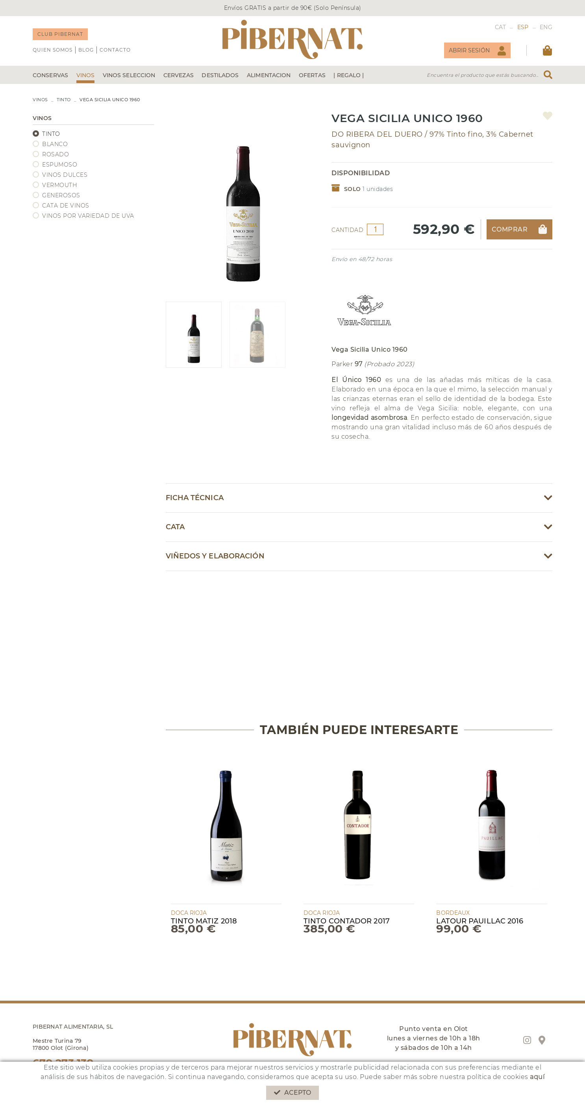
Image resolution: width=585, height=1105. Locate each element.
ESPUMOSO (59, 164)
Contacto (115, 50)
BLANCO (55, 144)
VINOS (40, 99)
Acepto (292, 1092)
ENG (546, 27)
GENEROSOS (61, 195)
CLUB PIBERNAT (60, 34)
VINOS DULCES (64, 174)
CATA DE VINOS (65, 205)
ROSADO (55, 154)
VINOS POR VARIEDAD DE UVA (88, 215)
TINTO (64, 99)
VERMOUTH (59, 185)
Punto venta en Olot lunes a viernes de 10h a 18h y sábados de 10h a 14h (433, 1038)
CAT (500, 27)
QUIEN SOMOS (52, 50)
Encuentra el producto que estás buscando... (483, 75)
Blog (86, 50)
